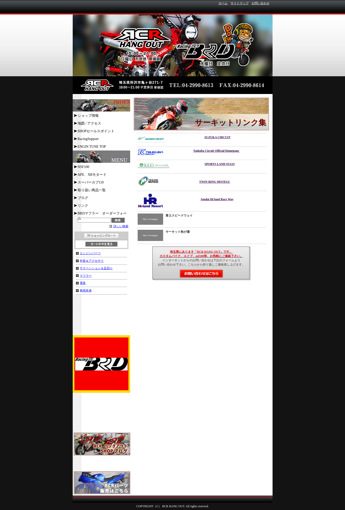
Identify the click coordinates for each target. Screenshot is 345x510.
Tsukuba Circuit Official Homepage (216, 150)
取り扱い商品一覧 (92, 190)
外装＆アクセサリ (92, 260)
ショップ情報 (88, 116)
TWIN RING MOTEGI (214, 182)
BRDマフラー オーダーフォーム (102, 214)
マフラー (86, 276)
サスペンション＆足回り (96, 268)
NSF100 (83, 167)
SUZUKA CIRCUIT (217, 137)
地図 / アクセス (89, 123)
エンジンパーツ (90, 253)
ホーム (223, 3)
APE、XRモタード (92, 174)
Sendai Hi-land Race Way (217, 199)
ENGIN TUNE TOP (92, 146)
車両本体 (86, 290)
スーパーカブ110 (91, 182)
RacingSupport (88, 139)
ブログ (83, 198)
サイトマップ (240, 3)
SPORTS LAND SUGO (220, 164)
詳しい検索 (120, 226)
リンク (83, 206)
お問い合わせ (261, 3)
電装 (83, 283)
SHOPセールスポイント (96, 131)
